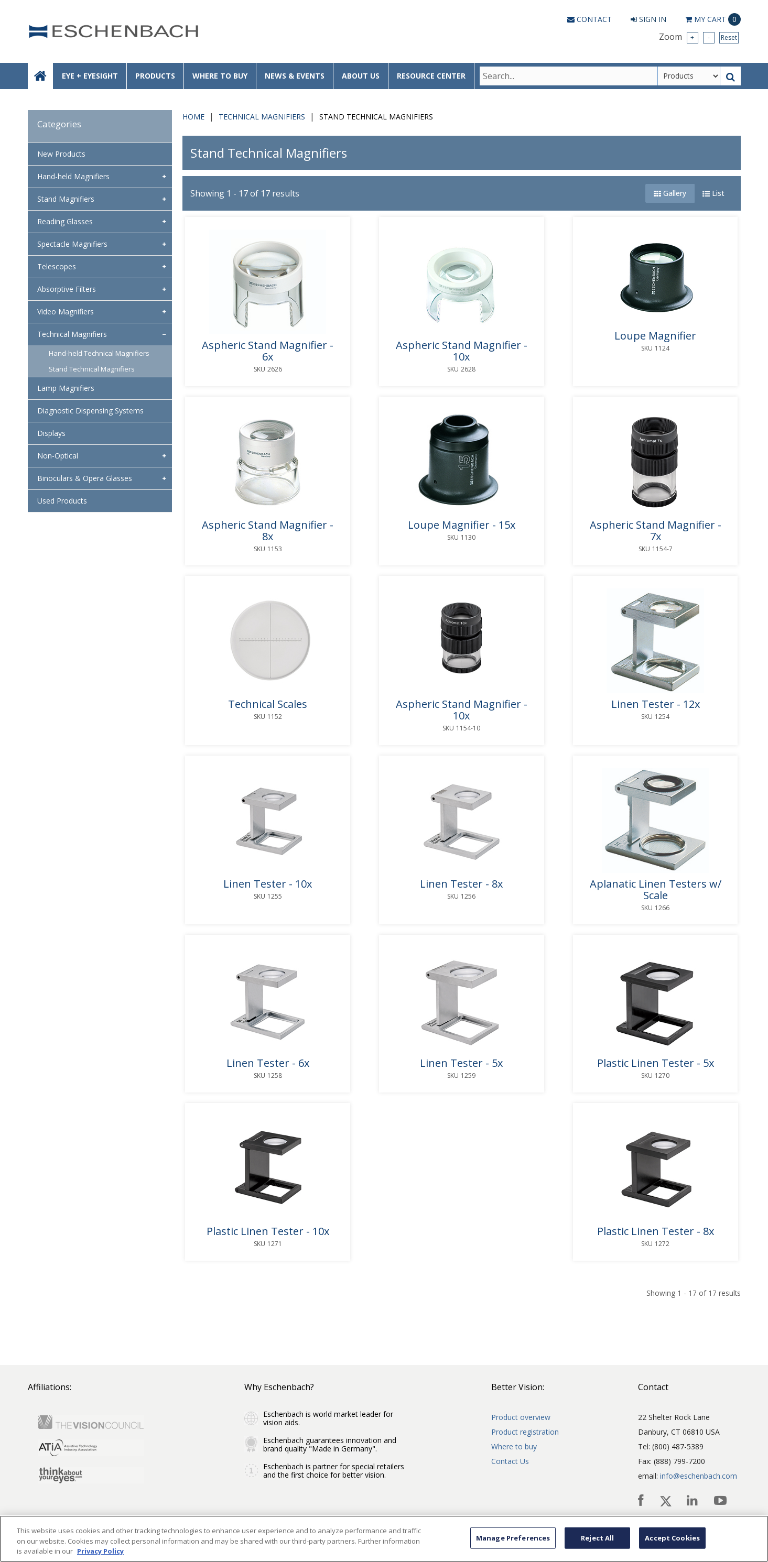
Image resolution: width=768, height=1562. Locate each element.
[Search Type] (688, 76)
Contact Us (510, 1461)
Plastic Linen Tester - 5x (655, 1063)
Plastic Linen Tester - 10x (268, 1231)
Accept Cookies (672, 1537)
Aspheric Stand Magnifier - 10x (461, 351)
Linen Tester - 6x (267, 1063)
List (713, 193)
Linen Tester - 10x (267, 884)
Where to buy (514, 1446)
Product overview (520, 1417)
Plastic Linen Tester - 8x (655, 1231)
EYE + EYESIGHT (90, 76)
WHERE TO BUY (219, 76)
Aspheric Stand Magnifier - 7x (655, 530)
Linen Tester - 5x (461, 1063)
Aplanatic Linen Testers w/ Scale (655, 889)
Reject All (597, 1537)
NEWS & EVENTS (294, 76)
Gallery (670, 193)
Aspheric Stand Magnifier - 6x (267, 351)
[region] (384, 1538)
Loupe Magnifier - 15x (461, 525)
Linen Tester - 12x (655, 704)
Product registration (525, 1432)
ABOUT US (361, 76)
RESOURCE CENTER (431, 76)
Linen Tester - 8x (461, 884)
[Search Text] (568, 76)
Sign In (648, 19)
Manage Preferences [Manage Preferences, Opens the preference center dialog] (513, 1537)
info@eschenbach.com (698, 1476)
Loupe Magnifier (655, 336)
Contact (589, 19)
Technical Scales (267, 704)
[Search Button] (730, 76)
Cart (713, 19)
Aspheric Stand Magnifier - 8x (267, 530)
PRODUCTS (155, 76)
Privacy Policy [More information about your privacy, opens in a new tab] (100, 1551)
